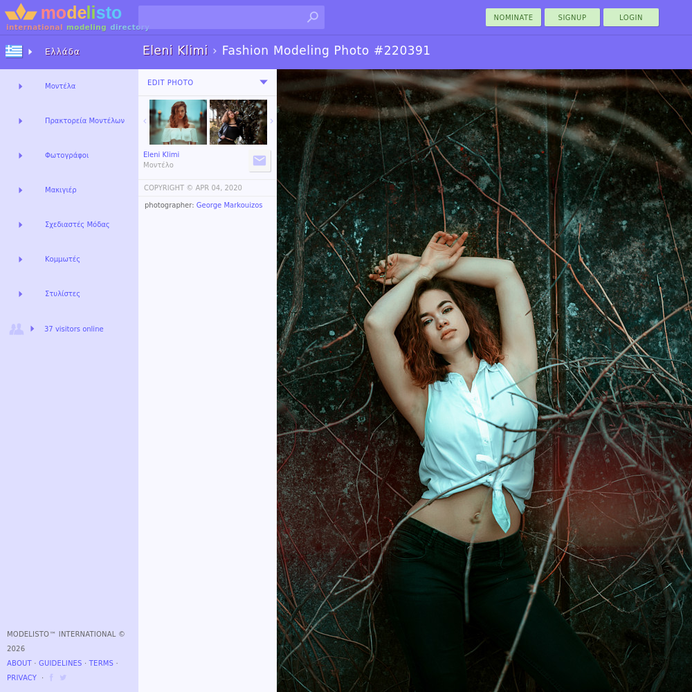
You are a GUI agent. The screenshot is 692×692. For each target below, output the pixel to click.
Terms (101, 663)
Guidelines (60, 663)
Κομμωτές (62, 259)
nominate (514, 17)
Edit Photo (170, 82)
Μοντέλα (60, 86)
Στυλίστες (62, 294)
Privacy (22, 678)
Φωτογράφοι (67, 155)
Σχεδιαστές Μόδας (77, 224)
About (19, 663)
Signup (572, 17)
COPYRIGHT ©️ (168, 188)
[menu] (264, 82)
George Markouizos (230, 205)
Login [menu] (631, 17)
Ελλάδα (62, 52)
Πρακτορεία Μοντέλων (85, 121)
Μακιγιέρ (61, 190)
